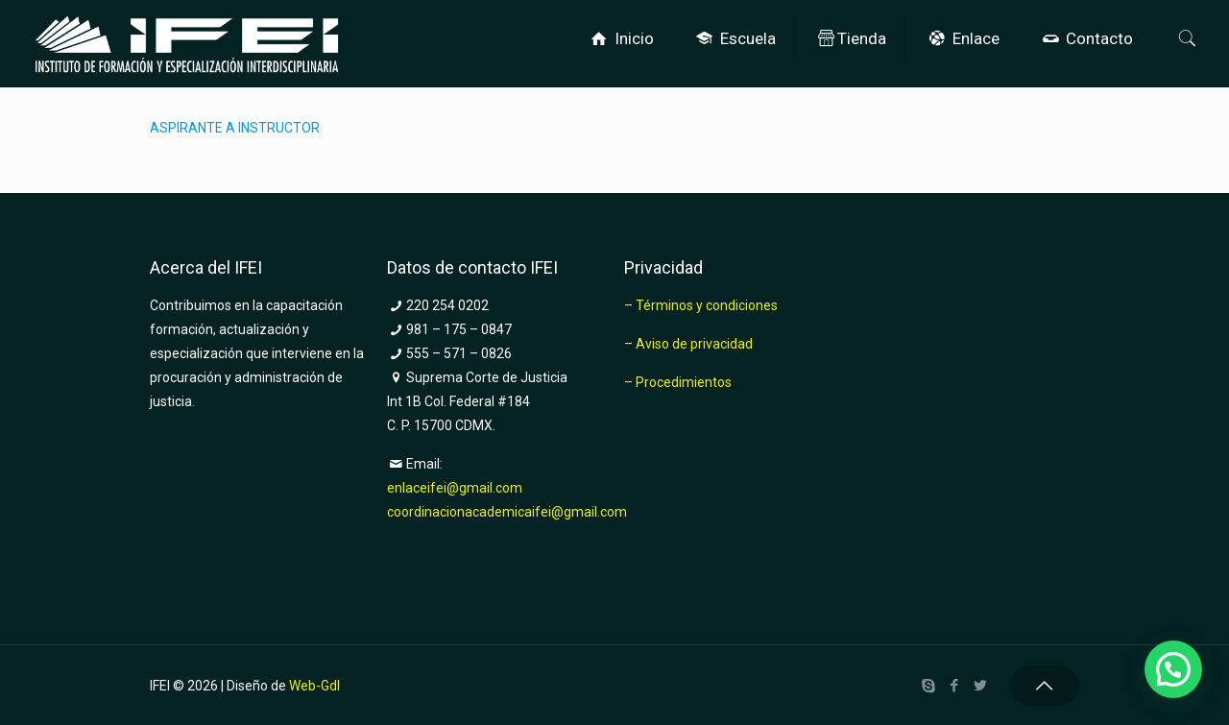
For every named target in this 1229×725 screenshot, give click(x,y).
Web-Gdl (314, 685)
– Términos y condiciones (701, 305)
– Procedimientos (678, 382)
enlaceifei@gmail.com (454, 487)
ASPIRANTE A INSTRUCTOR (235, 127)
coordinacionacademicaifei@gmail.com (507, 512)
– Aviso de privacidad (688, 343)
